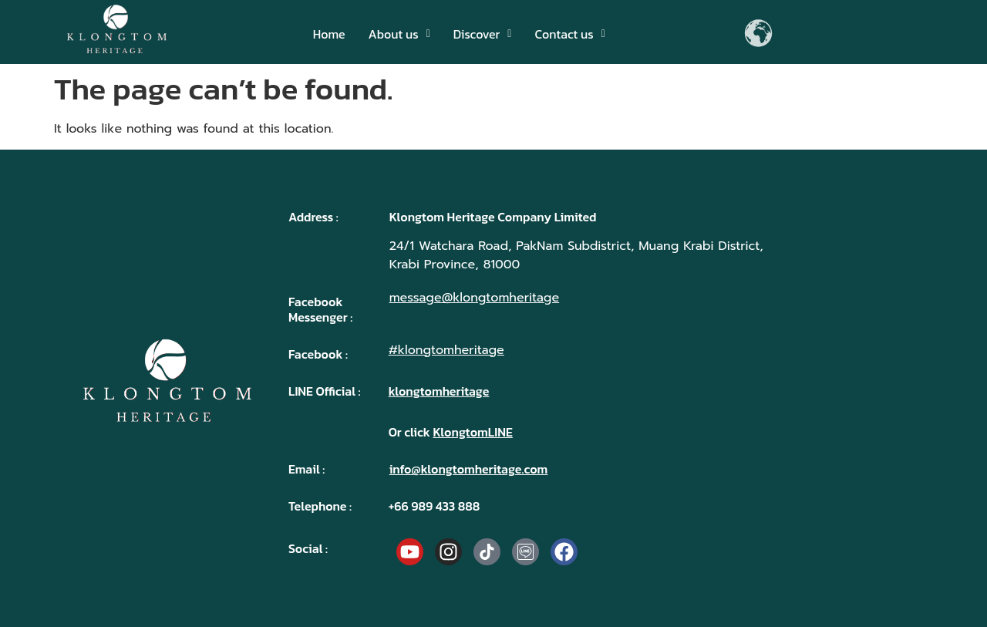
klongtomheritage (439, 391)
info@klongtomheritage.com (468, 469)
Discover (482, 34)
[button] (399, 34)
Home (329, 34)
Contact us (569, 34)
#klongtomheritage (446, 350)
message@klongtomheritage (474, 297)
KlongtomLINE (472, 432)
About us (399, 34)
